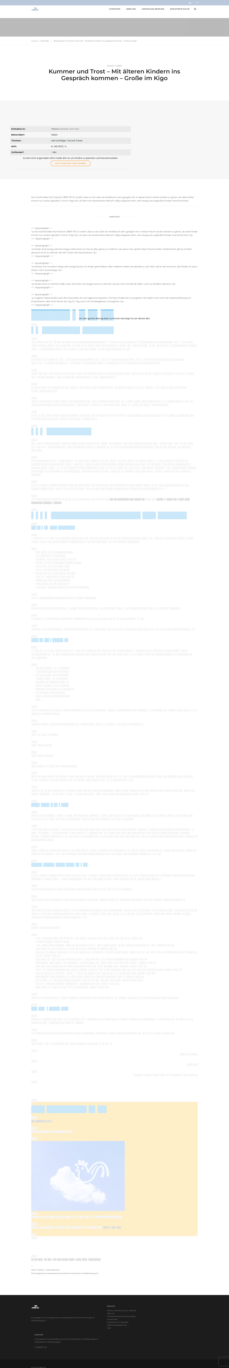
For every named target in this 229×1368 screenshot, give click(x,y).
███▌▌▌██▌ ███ (112, 1228)
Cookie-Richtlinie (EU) (188, 1359)
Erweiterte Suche (176, 10)
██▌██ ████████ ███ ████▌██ (127, 482)
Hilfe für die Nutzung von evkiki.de (93, 1316)
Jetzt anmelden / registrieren (180, 137)
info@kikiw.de (127, 1327)
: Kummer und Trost (172, 102)
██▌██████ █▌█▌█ (41, 1121)
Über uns (127, 10)
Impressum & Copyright (89, 1328)
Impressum (149, 1359)
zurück (34, 29)
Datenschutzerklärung (88, 1331)
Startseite (111, 10)
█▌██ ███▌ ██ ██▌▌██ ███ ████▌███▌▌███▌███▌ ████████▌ (66, 1260)
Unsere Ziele (83, 1325)
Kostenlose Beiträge (149, 10)
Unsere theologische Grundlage (92, 1322)
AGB (80, 1334)
